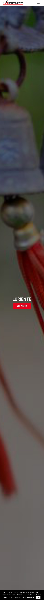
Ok (38, 597)
